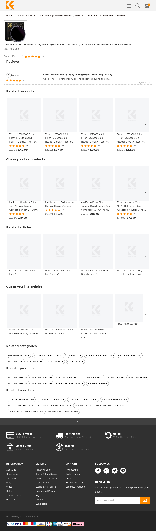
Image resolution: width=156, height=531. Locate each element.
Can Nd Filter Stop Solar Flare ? (22, 272)
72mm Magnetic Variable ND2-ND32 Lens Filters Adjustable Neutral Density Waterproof (131, 206)
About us (11, 470)
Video (9, 487)
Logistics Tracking (75, 487)
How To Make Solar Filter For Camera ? (58, 272)
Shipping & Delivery (46, 478)
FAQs (68, 478)
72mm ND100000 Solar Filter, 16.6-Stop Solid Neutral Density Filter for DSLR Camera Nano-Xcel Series (64, 16)
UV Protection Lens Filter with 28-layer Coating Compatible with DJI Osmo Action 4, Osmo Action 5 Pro (23, 206)
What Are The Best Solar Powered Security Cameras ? (23, 334)
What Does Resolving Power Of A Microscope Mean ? (93, 334)
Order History (73, 474)
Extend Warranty (74, 483)
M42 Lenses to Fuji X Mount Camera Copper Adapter (59, 204)
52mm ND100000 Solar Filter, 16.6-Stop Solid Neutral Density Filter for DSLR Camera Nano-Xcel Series (58, 138)
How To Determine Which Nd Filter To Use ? (59, 332)
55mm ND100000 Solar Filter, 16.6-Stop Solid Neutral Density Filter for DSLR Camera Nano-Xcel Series (94, 138)
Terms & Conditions (46, 474)
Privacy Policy (43, 470)
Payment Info (43, 483)
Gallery (10, 491)
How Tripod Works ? (128, 324)
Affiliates (40, 500)
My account (72, 470)
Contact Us (12, 474)
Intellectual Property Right (47, 493)
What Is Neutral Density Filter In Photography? (130, 272)
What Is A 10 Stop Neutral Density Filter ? (94, 272)
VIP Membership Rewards (15, 497)
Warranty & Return (46, 487)
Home (9, 16)
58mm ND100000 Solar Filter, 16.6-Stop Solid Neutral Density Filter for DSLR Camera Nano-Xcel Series (130, 138)
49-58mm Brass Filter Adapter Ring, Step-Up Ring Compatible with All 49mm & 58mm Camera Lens (96, 206)
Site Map (11, 478)
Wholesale (41, 504)
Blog (8, 483)
